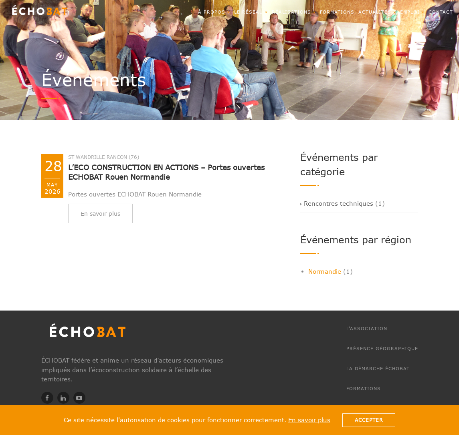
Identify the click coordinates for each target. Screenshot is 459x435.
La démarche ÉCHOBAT (378, 368)
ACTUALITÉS (377, 11)
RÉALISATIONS (294, 11)
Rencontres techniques (336, 203)
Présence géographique (382, 348)
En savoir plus (309, 419)
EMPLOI (412, 11)
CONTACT (441, 11)
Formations (337, 11)
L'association (366, 328)
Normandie (324, 271)
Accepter (369, 420)
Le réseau (251, 11)
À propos (214, 11)
